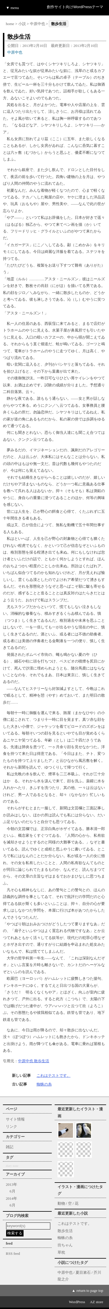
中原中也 (37, 24)
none (15, 1165)
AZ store (96, 1302)
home (10, 24)
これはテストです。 (54, 1075)
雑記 (9, 1147)
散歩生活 (65, 1231)
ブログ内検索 (17, 1215)
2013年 (11, 1184)
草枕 (61, 1252)
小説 (22, 24)
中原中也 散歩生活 (33, 1061)
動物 (61, 1203)
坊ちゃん (65, 1245)
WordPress (77, 1302)
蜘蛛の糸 (44, 1084)
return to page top (89, 1290)
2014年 (11, 1198)
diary (9, 1165)
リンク (11, 1126)
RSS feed (13, 1253)
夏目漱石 (83, 1272)
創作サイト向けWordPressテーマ (75, 7)
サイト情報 (15, 1119)
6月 (12, 1191)
